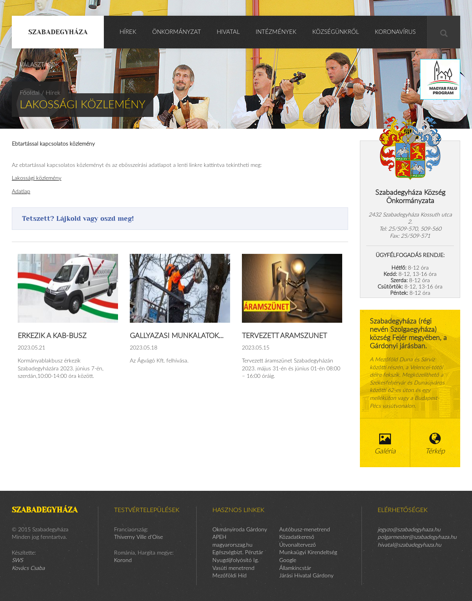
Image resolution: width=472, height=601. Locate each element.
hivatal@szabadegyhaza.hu (409, 545)
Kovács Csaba (28, 568)
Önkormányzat (176, 32)
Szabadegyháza (58, 32)
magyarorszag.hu (232, 545)
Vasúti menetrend (233, 568)
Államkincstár (295, 568)
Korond (123, 560)
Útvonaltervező (297, 545)
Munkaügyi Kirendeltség (308, 552)
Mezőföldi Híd (229, 576)
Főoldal (30, 93)
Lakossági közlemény (36, 178)
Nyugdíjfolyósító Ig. (235, 560)
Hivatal (228, 32)
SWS (17, 560)
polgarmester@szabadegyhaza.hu (417, 537)
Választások (40, 65)
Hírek (128, 32)
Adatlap (21, 191)
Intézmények (276, 32)
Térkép (435, 444)
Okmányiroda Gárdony (239, 530)
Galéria (385, 444)
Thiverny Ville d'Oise (138, 537)
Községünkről (335, 32)
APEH (219, 537)
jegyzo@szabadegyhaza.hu (409, 530)
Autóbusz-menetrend (304, 530)
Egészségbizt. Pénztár (237, 552)
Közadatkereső (296, 537)
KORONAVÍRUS (395, 32)
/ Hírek (51, 93)
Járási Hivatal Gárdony (306, 576)
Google (287, 560)
